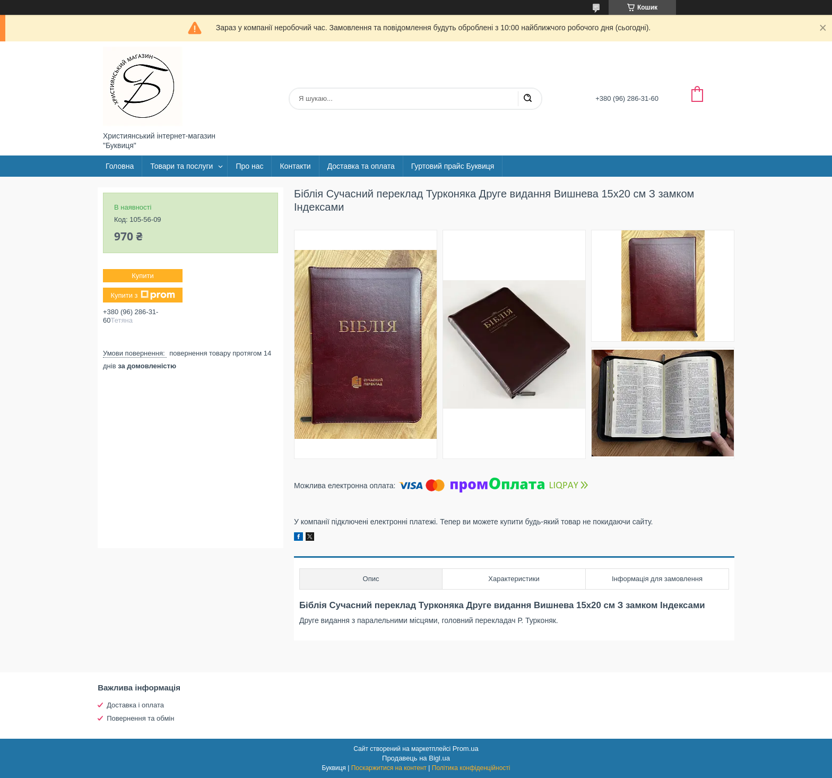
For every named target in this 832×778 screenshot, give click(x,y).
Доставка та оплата (361, 166)
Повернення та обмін (140, 718)
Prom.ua (466, 749)
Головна (120, 166)
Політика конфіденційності (471, 768)
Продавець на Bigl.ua (416, 758)
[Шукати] (527, 98)
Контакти (295, 166)
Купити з (142, 295)
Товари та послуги (181, 166)
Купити (143, 276)
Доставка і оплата (135, 705)
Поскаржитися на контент (389, 768)
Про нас (249, 166)
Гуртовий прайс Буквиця (453, 166)
